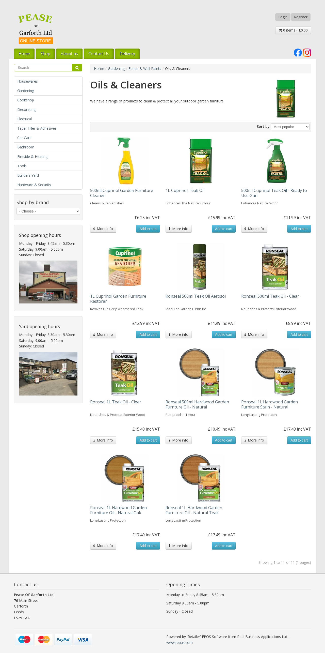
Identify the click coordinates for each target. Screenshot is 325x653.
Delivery (127, 53)
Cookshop (25, 100)
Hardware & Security (34, 184)
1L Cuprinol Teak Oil (185, 190)
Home (24, 53)
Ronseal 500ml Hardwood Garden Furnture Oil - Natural (197, 404)
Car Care (24, 137)
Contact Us (98, 53)
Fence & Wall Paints (144, 68)
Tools (22, 165)
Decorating (26, 109)
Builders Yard (28, 175)
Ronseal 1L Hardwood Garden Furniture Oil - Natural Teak (194, 510)
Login (282, 16)
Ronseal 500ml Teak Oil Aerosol (196, 296)
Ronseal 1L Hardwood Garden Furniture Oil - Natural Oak (118, 510)
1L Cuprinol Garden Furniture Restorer (118, 298)
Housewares (27, 81)
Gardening (25, 90)
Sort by (263, 126)
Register (300, 16)
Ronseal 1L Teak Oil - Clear (115, 402)
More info (103, 228)
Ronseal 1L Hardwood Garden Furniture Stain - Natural (269, 404)
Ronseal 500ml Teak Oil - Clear (270, 296)
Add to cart (148, 229)
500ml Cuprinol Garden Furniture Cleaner (121, 193)
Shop (45, 53)
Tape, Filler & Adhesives (37, 128)
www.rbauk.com (179, 642)
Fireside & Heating (32, 156)
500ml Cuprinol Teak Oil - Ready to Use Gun (274, 193)
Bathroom (25, 147)
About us (69, 53)
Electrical (24, 118)
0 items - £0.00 (293, 30)
